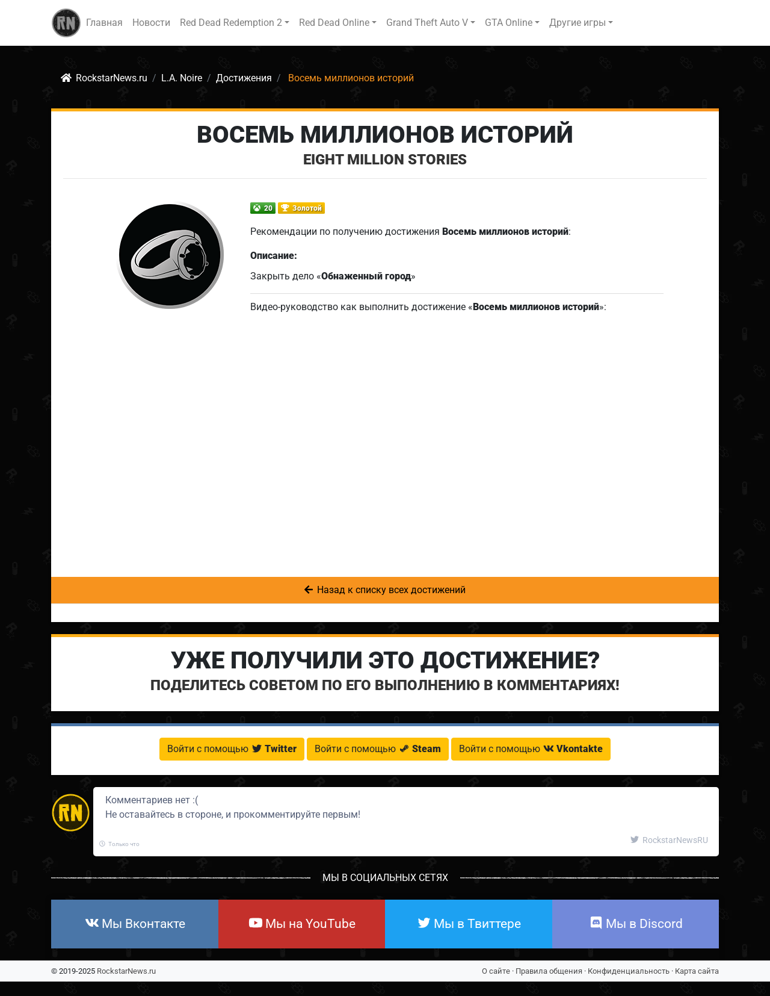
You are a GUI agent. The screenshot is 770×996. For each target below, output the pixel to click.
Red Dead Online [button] (334, 22)
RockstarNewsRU (669, 840)
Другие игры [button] (577, 22)
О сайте (496, 971)
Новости (151, 22)
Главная (104, 22)
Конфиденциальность (629, 971)
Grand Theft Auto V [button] (427, 22)
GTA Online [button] (508, 22)
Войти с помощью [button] (232, 749)
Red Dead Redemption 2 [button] (231, 22)
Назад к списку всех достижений (385, 590)
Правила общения (549, 971)
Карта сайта (697, 971)
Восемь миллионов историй (385, 134)
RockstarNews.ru (126, 971)
